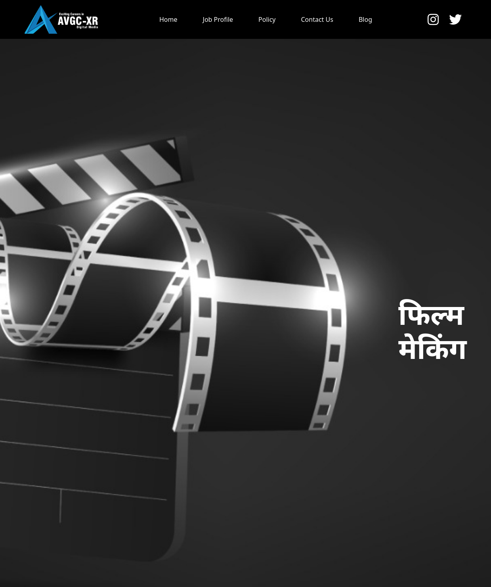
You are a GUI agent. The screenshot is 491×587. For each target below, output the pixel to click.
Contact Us (317, 19)
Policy (266, 19)
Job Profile (218, 19)
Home (168, 19)
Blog (365, 19)
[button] (435, 19)
